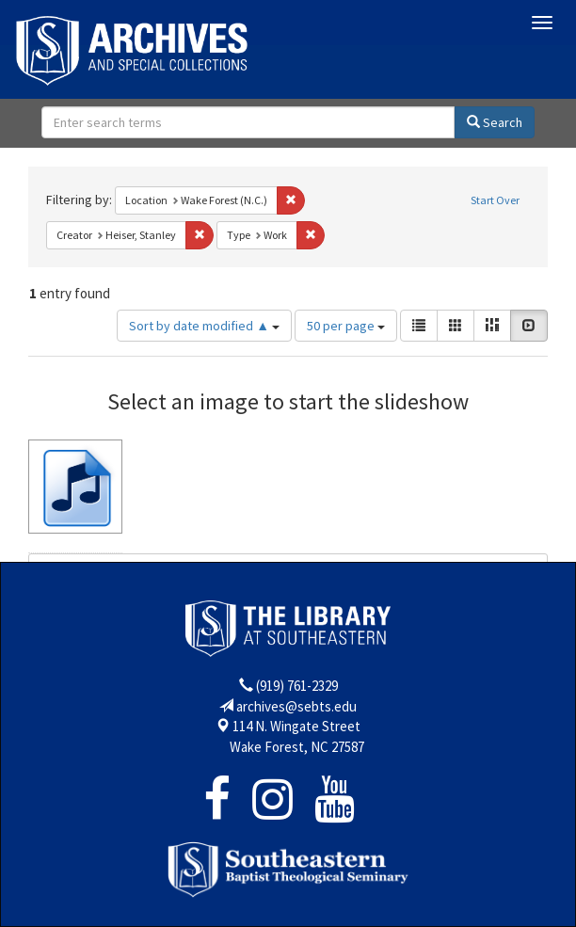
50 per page (346, 325)
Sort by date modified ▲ (204, 325)
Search (494, 122)
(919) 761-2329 (297, 686)
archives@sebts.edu (296, 706)
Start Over (495, 200)
